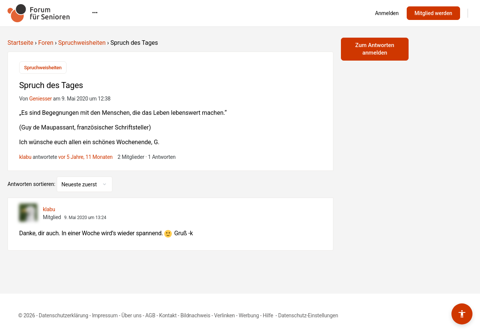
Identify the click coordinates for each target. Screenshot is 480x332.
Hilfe (268, 315)
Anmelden (387, 13)
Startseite (20, 42)
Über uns (131, 315)
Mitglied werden (433, 13)
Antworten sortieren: (32, 184)
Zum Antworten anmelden (374, 49)
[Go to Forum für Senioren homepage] (39, 12)
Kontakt (168, 315)
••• (344, 12)
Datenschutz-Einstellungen (308, 315)
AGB (150, 315)
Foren (45, 42)
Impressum (105, 315)
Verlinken (224, 315)
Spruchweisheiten (82, 42)
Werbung (249, 315)
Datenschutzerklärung (63, 315)
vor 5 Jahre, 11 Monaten (85, 157)
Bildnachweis (195, 315)
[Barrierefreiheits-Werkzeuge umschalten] (461, 313)
